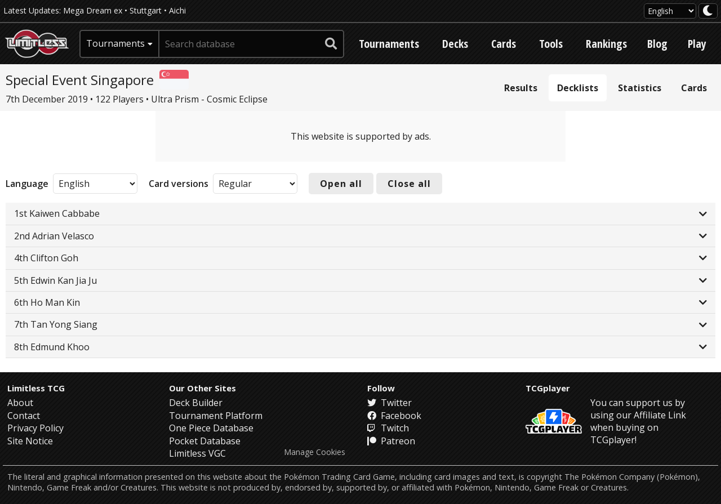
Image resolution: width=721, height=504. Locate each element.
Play (697, 43)
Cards (503, 43)
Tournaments (389, 43)
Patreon (391, 441)
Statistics (639, 88)
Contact (23, 415)
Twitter (389, 402)
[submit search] (331, 44)
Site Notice (30, 441)
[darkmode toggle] (708, 11)
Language (27, 184)
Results (520, 88)
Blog (657, 43)
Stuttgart (146, 10)
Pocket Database (205, 441)
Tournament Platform (215, 415)
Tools (551, 43)
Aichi (177, 10)
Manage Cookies (314, 452)
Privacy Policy (35, 428)
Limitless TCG (36, 388)
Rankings (606, 43)
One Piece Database (211, 428)
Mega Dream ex (92, 10)
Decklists (577, 88)
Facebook (394, 415)
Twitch (388, 428)
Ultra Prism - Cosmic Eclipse (209, 99)
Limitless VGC (197, 453)
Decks (455, 43)
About (20, 402)
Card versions (178, 184)
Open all (341, 183)
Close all (409, 183)
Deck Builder (195, 402)
